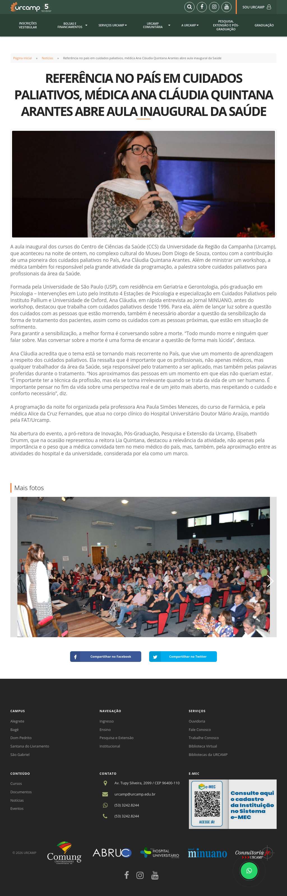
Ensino (105, 729)
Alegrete (17, 721)
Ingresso (106, 721)
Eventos (17, 808)
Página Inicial (22, 58)
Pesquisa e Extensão (116, 737)
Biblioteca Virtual (203, 746)
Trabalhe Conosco (204, 737)
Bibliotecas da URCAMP (208, 754)
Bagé (14, 729)
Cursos (16, 783)
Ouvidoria (197, 721)
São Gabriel (19, 754)
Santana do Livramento (29, 746)
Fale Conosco (200, 729)
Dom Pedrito (21, 737)
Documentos (21, 791)
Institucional (109, 746)
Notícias (47, 58)
